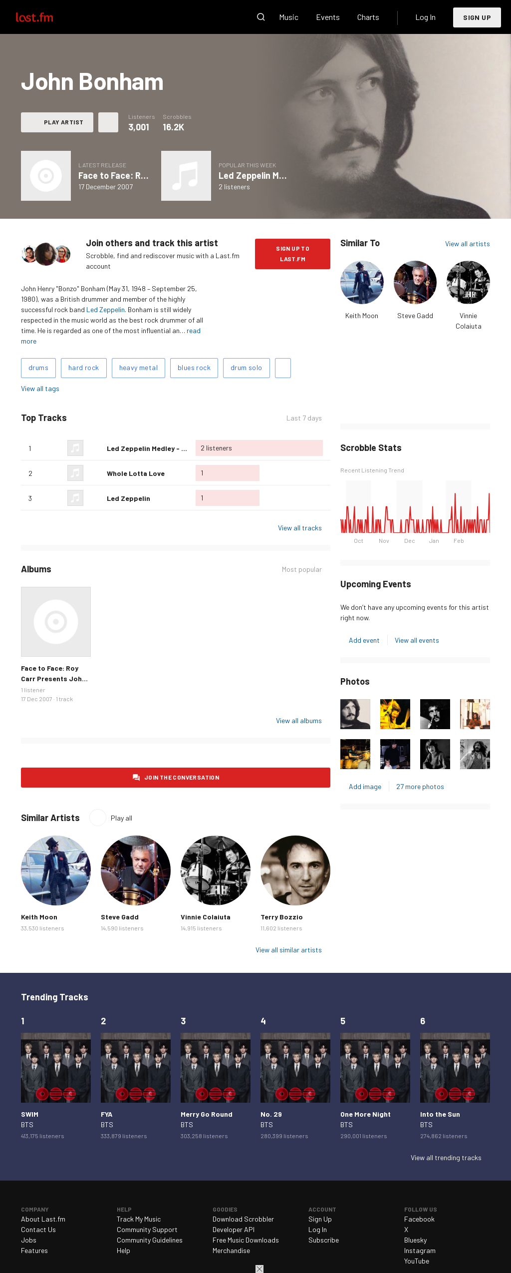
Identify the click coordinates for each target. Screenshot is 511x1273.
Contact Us (38, 1229)
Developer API (234, 1229)
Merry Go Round (207, 1114)
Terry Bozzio (281, 916)
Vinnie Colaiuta (206, 916)
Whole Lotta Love (136, 473)
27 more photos (420, 786)
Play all (121, 818)
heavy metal (138, 367)
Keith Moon (361, 315)
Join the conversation (181, 777)
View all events (417, 640)
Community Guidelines (150, 1240)
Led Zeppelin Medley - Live (271, 175)
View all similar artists (289, 949)
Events (328, 16)
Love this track (95, 448)
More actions (108, 122)
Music (288, 16)
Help (123, 1250)
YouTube (416, 1261)
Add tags (283, 368)
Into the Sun (440, 1114)
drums (38, 367)
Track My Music (139, 1219)
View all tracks (300, 527)
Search (261, 17)
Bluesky (415, 1240)
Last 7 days (304, 418)
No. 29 (271, 1114)
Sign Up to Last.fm (292, 253)
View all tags (40, 388)
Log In (425, 16)
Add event (364, 640)
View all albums (299, 720)
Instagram (420, 1250)
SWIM (29, 1114)
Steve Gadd (415, 315)
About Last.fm (43, 1219)
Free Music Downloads (246, 1240)
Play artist (63, 121)
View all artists (467, 243)
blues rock (194, 367)
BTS (27, 1124)
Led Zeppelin (105, 309)
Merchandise (231, 1250)
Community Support (147, 1229)
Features (34, 1250)
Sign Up (477, 17)
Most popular (302, 569)
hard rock (83, 367)
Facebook (419, 1219)
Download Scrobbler (243, 1219)
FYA (106, 1114)
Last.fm (46, 17)
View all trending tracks (446, 1157)
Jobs (28, 1240)
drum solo (246, 367)
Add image (365, 786)
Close (259, 1269)
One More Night (365, 1114)
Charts (368, 16)
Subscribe (323, 1240)
